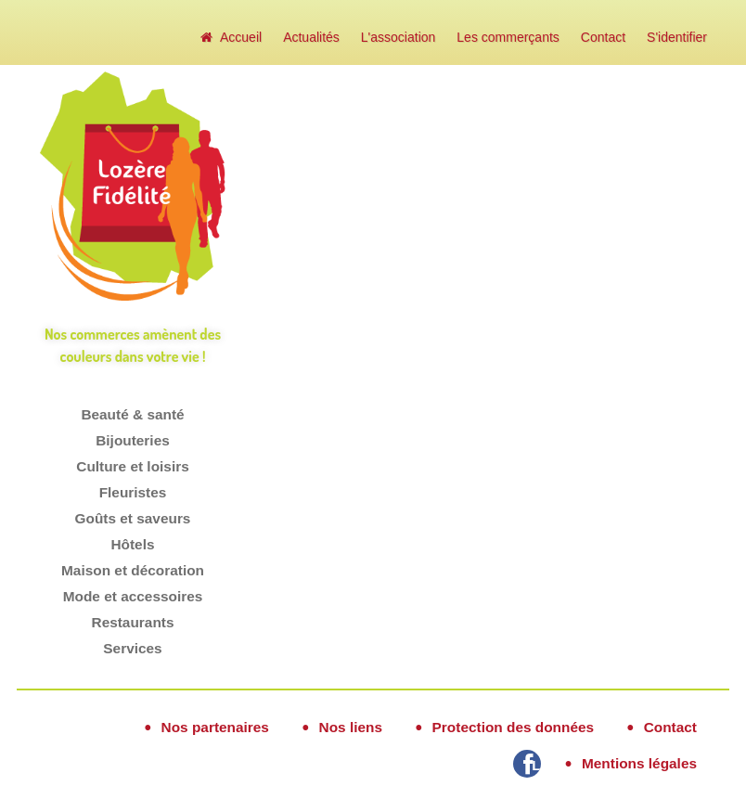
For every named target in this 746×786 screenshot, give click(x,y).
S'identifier (677, 37)
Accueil (231, 37)
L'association (398, 37)
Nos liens (350, 727)
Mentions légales (639, 763)
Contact (603, 37)
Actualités (311, 37)
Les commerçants (508, 37)
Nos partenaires (215, 727)
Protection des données (513, 727)
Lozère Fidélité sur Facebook (536, 765)
